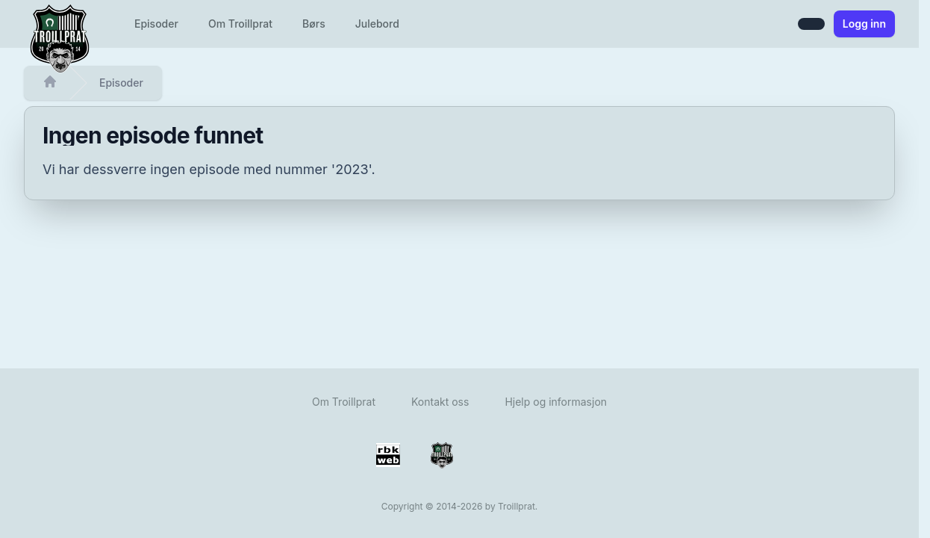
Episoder (156, 23)
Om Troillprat (240, 23)
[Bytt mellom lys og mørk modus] (811, 24)
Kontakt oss (440, 401)
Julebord (377, 23)
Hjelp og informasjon (556, 401)
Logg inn (864, 23)
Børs (313, 23)
